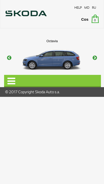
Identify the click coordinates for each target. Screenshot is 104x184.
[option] (52, 58)
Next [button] (94, 58)
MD (86, 7)
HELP (78, 7)
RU (94, 7)
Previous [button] (9, 58)
